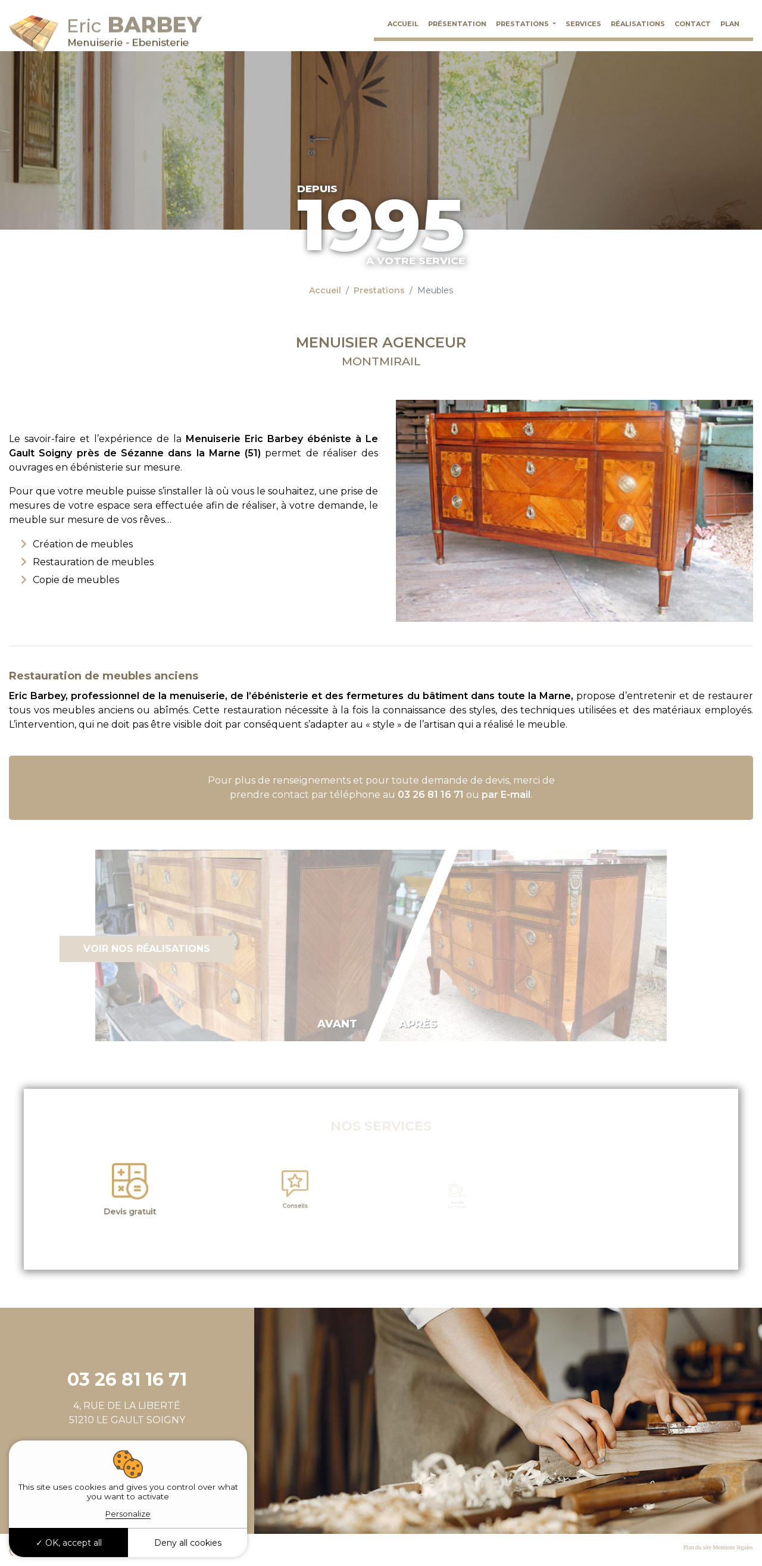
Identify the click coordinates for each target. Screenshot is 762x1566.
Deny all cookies (187, 1542)
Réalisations (638, 24)
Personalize (128, 1513)
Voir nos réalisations (146, 948)
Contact (692, 24)
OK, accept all (69, 1542)
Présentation (457, 24)
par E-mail (506, 794)
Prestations (523, 24)
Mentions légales (733, 1547)
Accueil (403, 24)
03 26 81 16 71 (431, 794)
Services (583, 24)
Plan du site (697, 1547)
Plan (729, 24)
